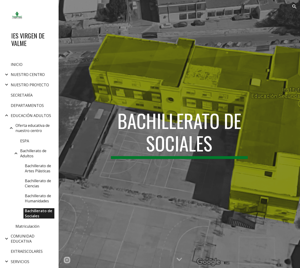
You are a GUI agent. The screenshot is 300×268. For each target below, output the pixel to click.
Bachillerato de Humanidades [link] (38, 198)
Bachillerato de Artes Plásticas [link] (38, 168)
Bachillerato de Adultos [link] (33, 153)
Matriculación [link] (27, 226)
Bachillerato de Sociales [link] (38, 213)
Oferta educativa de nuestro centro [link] (32, 128)
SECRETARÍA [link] (22, 95)
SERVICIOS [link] (20, 261)
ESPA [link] (24, 140)
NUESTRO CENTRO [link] (28, 74)
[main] (179, 134)
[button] (294, 6)
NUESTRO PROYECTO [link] (30, 84)
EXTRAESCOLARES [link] (27, 251)
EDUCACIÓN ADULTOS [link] (31, 115)
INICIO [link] (16, 64)
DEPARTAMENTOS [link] (27, 105)
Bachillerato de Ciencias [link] (38, 183)
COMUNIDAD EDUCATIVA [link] (22, 239)
